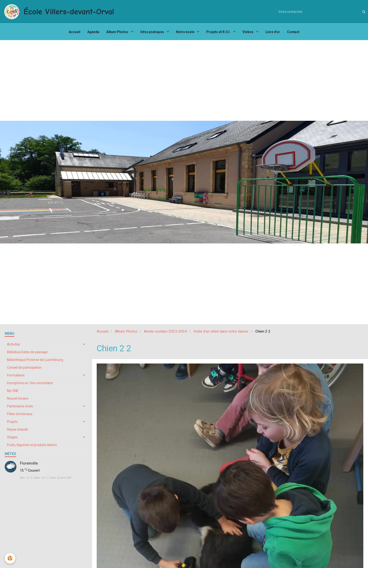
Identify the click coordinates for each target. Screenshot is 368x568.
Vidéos (248, 32)
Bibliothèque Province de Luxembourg (35, 360)
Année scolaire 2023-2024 (165, 331)
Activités (13, 344)
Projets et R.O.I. (218, 32)
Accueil (74, 32)
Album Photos (117, 32)
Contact (293, 32)
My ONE (13, 391)
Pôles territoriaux (19, 414)
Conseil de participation (24, 367)
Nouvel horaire (17, 398)
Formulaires (16, 375)
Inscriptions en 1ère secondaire (30, 383)
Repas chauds (17, 429)
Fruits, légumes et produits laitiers (32, 445)
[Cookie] (10, 558)
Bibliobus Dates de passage (27, 352)
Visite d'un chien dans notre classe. (221, 331)
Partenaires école (20, 406)
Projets (12, 422)
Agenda (93, 32)
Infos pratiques (152, 32)
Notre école (185, 32)
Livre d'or (272, 32)
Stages (12, 437)
